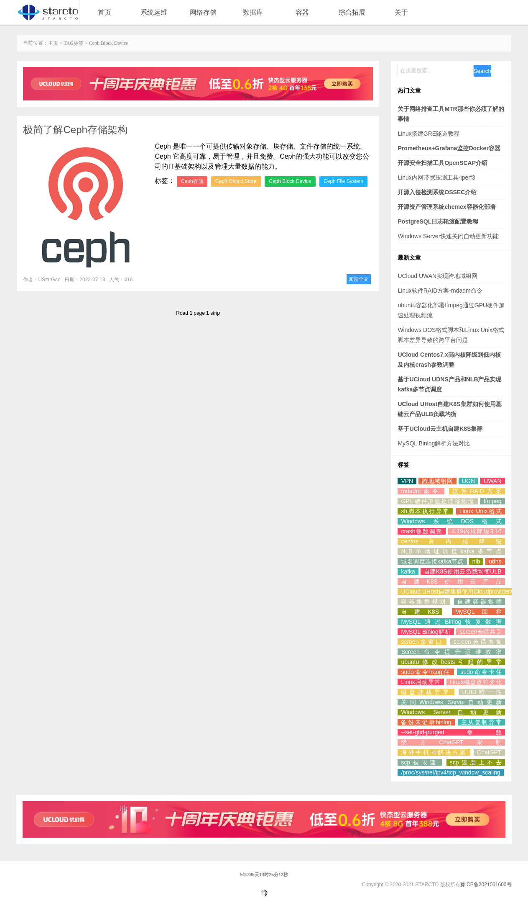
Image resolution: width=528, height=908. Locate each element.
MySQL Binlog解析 (426, 631)
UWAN (492, 481)
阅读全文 (359, 279)
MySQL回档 (478, 611)
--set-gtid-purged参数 (451, 732)
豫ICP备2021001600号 (486, 884)
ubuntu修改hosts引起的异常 (451, 661)
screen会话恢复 (478, 641)
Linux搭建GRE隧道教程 (428, 133)
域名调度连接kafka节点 (432, 561)
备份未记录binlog (426, 722)
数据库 (253, 12)
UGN (468, 481)
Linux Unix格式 (480, 511)
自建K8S (420, 611)
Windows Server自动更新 (451, 712)
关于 (401, 12)
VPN (407, 481)
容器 (302, 12)
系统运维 (153, 12)
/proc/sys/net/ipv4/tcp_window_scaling (450, 772)
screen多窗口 (422, 641)
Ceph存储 (192, 181)
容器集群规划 (424, 601)
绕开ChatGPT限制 (451, 742)
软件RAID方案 (476, 491)
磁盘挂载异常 (426, 692)
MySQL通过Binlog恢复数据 (451, 621)
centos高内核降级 (451, 541)
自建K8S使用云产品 (451, 581)
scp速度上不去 (476, 762)
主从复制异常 (481, 722)
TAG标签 (74, 43)
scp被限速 (419, 762)
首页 (104, 12)
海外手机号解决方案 (434, 752)
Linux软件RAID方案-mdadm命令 (440, 290)
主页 (53, 43)
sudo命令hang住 (425, 672)
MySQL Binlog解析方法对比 (434, 443)
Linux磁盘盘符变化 (476, 682)
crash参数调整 (421, 531)
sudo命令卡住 (480, 672)
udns (495, 561)
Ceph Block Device (290, 181)
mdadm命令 (421, 491)
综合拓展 (352, 12)
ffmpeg (493, 501)
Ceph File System (343, 181)
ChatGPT (489, 752)
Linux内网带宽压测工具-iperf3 (436, 177)
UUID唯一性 (481, 692)
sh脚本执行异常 (425, 511)
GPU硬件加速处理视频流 (437, 501)
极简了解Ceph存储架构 (75, 129)
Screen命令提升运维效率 (451, 651)
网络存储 (203, 12)
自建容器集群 (479, 601)
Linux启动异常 (421, 682)
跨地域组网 (437, 481)
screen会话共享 (480, 631)
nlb (476, 561)
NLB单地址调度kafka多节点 (451, 551)
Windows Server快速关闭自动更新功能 (448, 236)
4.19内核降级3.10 (476, 531)
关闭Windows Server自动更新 (451, 702)
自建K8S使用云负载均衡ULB (463, 571)
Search (482, 71)
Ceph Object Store (236, 181)
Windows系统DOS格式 (451, 521)
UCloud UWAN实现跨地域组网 (437, 276)
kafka (408, 571)
